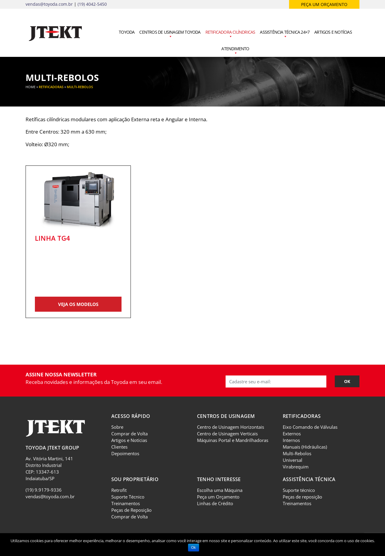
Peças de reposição (302, 497)
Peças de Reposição (131, 510)
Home (30, 87)
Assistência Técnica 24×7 (285, 34)
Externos (292, 434)
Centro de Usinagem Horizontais (230, 427)
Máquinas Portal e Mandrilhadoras (232, 440)
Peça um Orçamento (218, 497)
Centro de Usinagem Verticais (227, 434)
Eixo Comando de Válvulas (310, 427)
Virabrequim (296, 467)
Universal (292, 460)
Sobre (117, 427)
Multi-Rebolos (297, 453)
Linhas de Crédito (215, 503)
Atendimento (235, 51)
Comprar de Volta (129, 434)
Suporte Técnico (127, 497)
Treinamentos (125, 503)
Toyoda (126, 32)
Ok (193, 547)
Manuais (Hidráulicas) (305, 447)
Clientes (119, 447)
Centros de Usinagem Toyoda (169, 34)
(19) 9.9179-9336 (44, 490)
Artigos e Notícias (333, 32)
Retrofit (119, 490)
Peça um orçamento (324, 4)
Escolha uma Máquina (219, 490)
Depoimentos (125, 453)
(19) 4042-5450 (92, 4)
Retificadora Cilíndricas (230, 34)
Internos (291, 440)
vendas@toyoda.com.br (49, 4)
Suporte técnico (299, 490)
